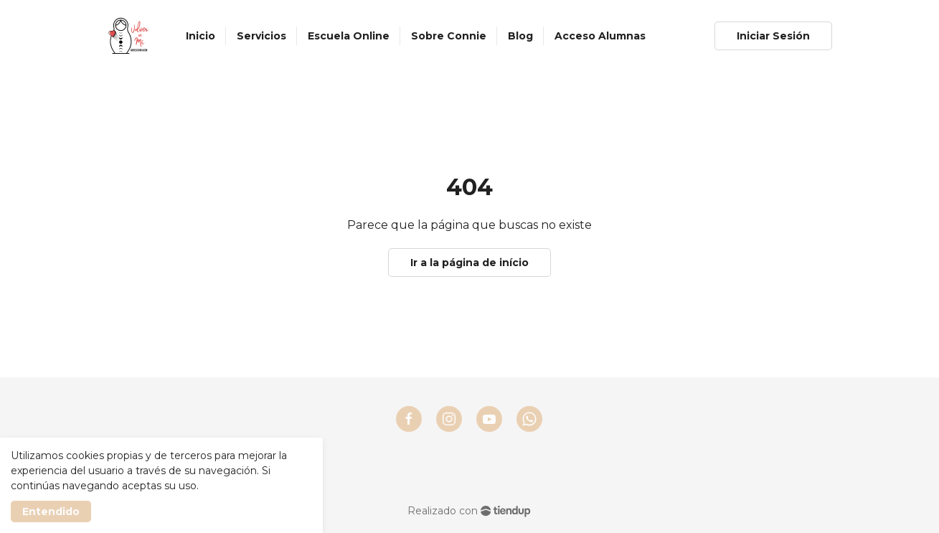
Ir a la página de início (469, 262)
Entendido (51, 511)
